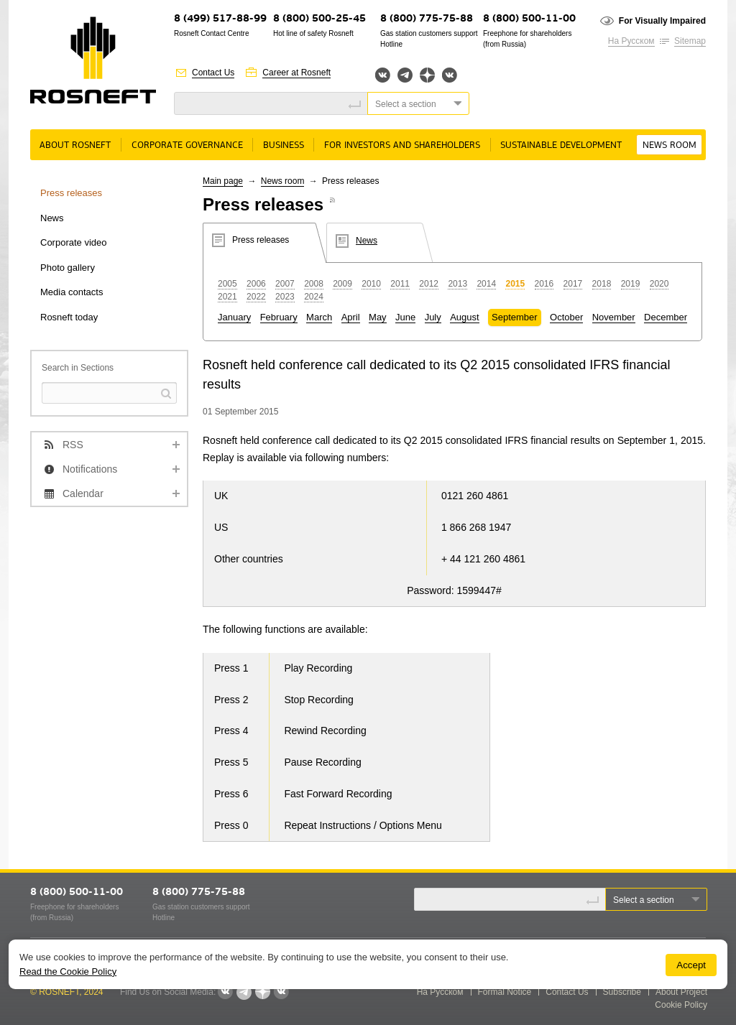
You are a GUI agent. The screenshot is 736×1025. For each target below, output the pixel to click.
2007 (285, 284)
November (613, 317)
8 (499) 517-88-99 (220, 19)
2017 (573, 284)
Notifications (90, 469)
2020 (659, 284)
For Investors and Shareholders (402, 145)
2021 (227, 297)
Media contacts (71, 292)
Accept (691, 965)
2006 (256, 284)
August (464, 317)
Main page (223, 181)
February (279, 317)
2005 (227, 284)
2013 (457, 284)
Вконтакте (382, 75)
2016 (544, 284)
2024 (313, 297)
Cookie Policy (681, 1005)
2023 (285, 297)
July (433, 317)
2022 (256, 297)
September (515, 317)
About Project (681, 992)
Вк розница (449, 76)
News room (669, 145)
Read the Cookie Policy (67, 971)
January (234, 317)
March (319, 317)
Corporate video (73, 242)
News (52, 218)
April (350, 317)
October (566, 317)
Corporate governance (187, 145)
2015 (515, 284)
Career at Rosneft (296, 73)
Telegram (405, 75)
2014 (486, 284)
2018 (602, 284)
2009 (342, 284)
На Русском (631, 41)
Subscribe (622, 992)
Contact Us (213, 73)
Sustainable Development (561, 145)
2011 (400, 284)
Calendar (83, 493)
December (665, 317)
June (405, 317)
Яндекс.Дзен (427, 75)
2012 (428, 284)
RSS (73, 444)
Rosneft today (69, 317)
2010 (371, 284)
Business (283, 145)
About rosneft (75, 145)
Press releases (71, 192)
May (378, 317)
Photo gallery (67, 267)
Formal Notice (505, 992)
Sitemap (690, 41)
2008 (313, 284)
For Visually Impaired (662, 21)
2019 (630, 284)
